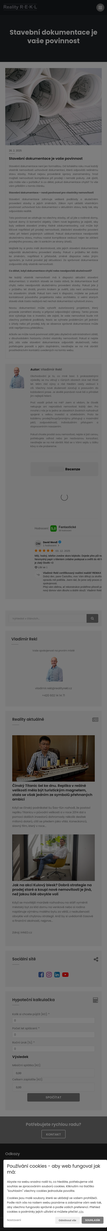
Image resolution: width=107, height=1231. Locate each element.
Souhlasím (92, 1220)
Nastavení (14, 1220)
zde (81, 1212)
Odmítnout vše (67, 1220)
